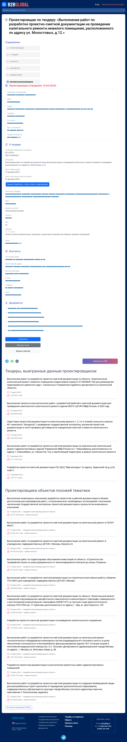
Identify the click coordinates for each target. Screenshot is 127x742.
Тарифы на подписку (74, 717)
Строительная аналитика (47, 722)
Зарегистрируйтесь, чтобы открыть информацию (27, 184)
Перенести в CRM (100, 361)
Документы (15, 68)
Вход (97, 4)
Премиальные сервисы (46, 725)
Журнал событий (23, 351)
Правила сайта (71, 723)
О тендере (14, 55)
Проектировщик (17, 48)
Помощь (68, 726)
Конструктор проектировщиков (21, 82)
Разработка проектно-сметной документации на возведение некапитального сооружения (54, 620)
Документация (23, 345)
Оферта (68, 720)
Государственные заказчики (48, 719)
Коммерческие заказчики (47, 717)
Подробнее (23, 339)
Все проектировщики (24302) (19, 707)
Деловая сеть (43, 728)
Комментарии (16, 75)
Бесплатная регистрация (113, 4)
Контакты (14, 61)
